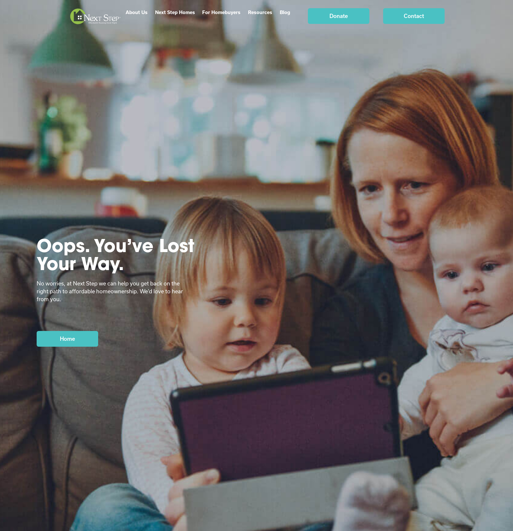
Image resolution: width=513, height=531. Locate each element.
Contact (414, 16)
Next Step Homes (175, 12)
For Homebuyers (221, 12)
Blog (285, 12)
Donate (338, 16)
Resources (260, 12)
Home (67, 339)
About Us (137, 12)
